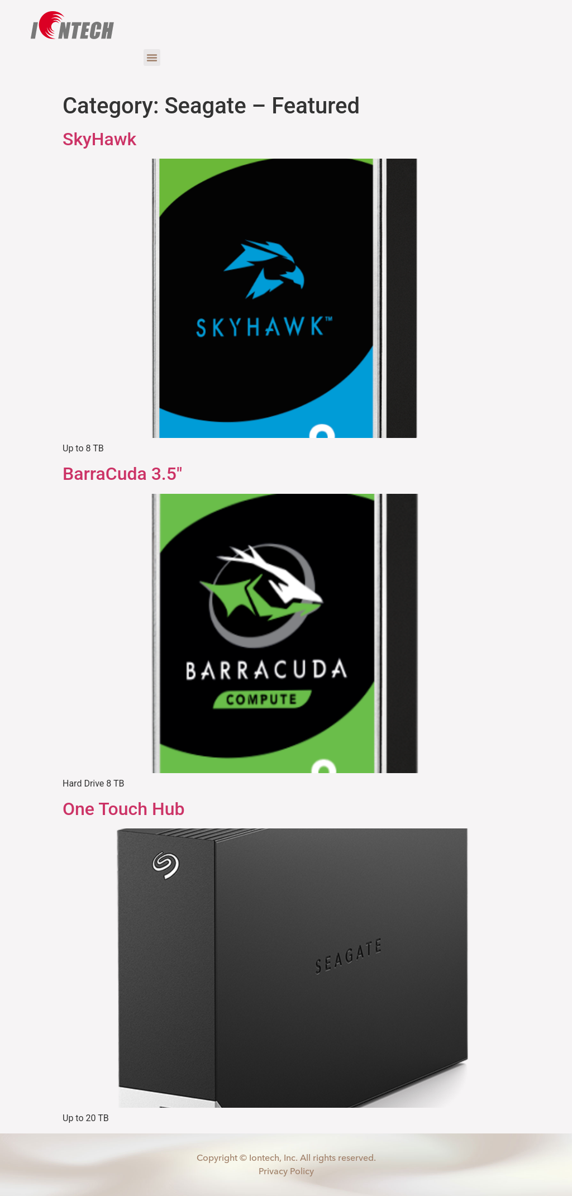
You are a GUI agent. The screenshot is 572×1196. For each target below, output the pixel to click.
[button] (152, 57)
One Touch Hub (123, 808)
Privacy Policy (286, 1170)
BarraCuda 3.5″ (122, 473)
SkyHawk (99, 139)
